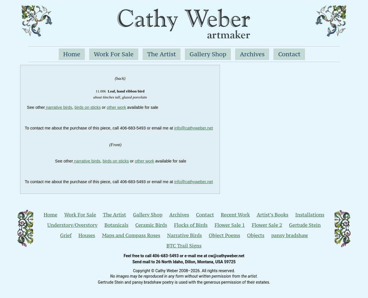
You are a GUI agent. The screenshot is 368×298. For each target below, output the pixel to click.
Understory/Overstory (72, 225)
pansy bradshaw (289, 235)
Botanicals (116, 225)
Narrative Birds (184, 235)
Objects (255, 235)
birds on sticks (87, 107)
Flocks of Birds (191, 225)
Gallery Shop (207, 54)
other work (116, 107)
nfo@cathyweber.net (194, 128)
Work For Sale (113, 54)
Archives (252, 54)
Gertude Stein (305, 225)
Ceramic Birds (151, 225)
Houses (86, 235)
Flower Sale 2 (267, 225)
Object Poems (224, 235)
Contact (289, 54)
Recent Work (235, 215)
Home (71, 54)
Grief (66, 235)
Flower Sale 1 (229, 225)
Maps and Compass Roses (131, 235)
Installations (309, 215)
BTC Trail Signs (184, 246)
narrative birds (58, 107)
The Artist (161, 54)
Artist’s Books (272, 215)
